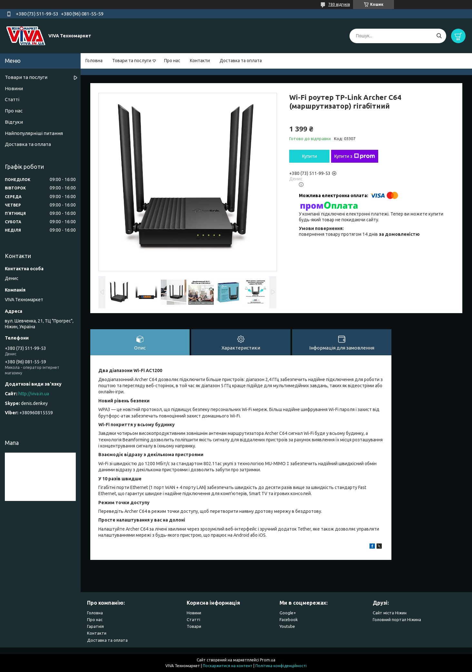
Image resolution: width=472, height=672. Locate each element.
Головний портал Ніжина (397, 619)
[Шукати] (439, 36)
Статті (12, 99)
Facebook (289, 619)
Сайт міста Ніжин (390, 612)
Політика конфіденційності (281, 666)
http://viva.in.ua (33, 393)
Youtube (287, 626)
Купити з (354, 156)
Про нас (172, 60)
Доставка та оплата (241, 60)
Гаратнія (95, 626)
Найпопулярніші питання (34, 133)
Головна (94, 60)
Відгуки (14, 122)
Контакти (200, 60)
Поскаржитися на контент (227, 666)
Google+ (288, 612)
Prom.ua (267, 660)
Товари (194, 626)
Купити (309, 156)
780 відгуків (339, 4)
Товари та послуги (131, 60)
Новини (14, 88)
